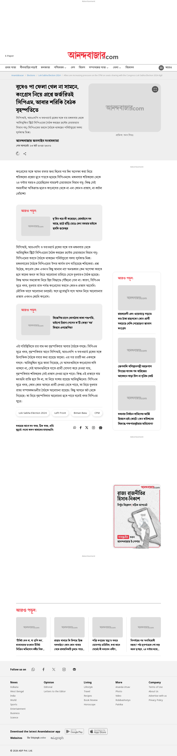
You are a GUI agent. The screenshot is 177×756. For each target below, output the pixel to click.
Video (118, 695)
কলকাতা (45, 67)
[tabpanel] (137, 517)
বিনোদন (130, 67)
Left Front (60, 412)
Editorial (48, 686)
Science (14, 717)
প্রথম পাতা (10, 67)
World (13, 700)
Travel (87, 691)
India (12, 695)
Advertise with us (158, 695)
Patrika (119, 704)
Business (15, 713)
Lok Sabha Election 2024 (49, 75)
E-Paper (9, 55)
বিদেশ (82, 67)
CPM (97, 412)
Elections (31, 75)
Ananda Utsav (123, 686)
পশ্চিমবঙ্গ (60, 68)
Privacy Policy (156, 700)
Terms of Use (156, 686)
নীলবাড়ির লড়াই (28, 67)
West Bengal (17, 691)
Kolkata (14, 686)
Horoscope (89, 704)
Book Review (91, 700)
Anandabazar (17, 75)
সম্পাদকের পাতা (99, 68)
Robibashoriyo (123, 700)
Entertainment (18, 708)
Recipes (88, 695)
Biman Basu (80, 412)
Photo (119, 691)
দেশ (73, 67)
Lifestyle (88, 686)
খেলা (117, 68)
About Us (153, 691)
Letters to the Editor (55, 691)
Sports (13, 704)
